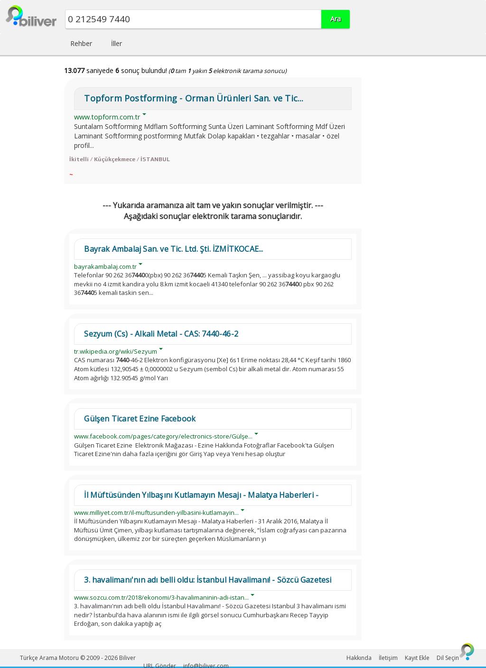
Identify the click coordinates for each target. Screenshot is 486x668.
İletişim (388, 658)
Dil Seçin (448, 658)
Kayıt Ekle (417, 658)
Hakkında (359, 658)
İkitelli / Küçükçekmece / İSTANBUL (119, 159)
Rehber (81, 43)
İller (116, 43)
